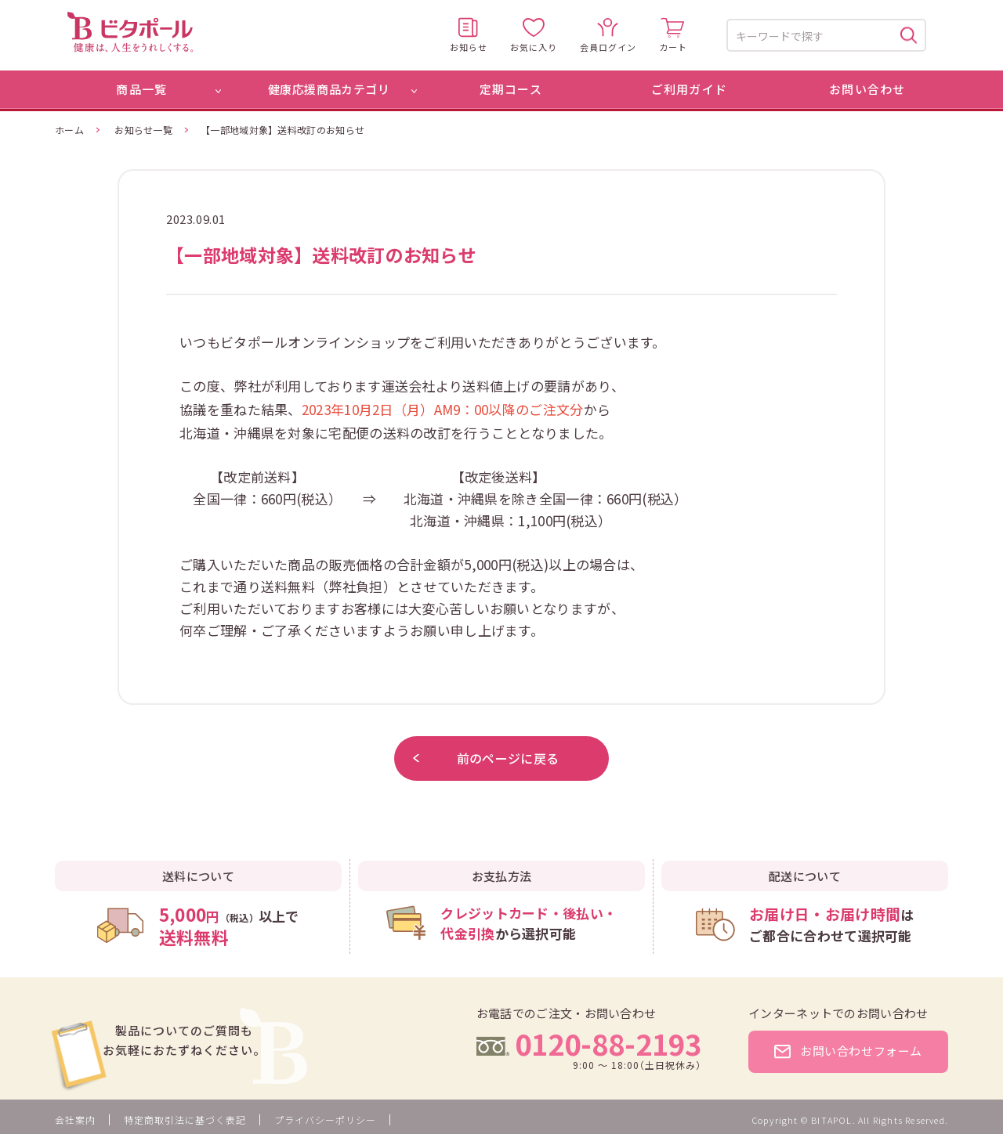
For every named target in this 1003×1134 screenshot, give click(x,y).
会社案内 (75, 1119)
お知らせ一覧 (143, 129)
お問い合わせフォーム (848, 1050)
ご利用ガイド (689, 89)
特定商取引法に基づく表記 (185, 1119)
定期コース (511, 89)
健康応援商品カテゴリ (329, 89)
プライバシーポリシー (325, 1119)
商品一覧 (141, 89)
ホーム (69, 129)
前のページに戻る (486, 758)
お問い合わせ (867, 89)
